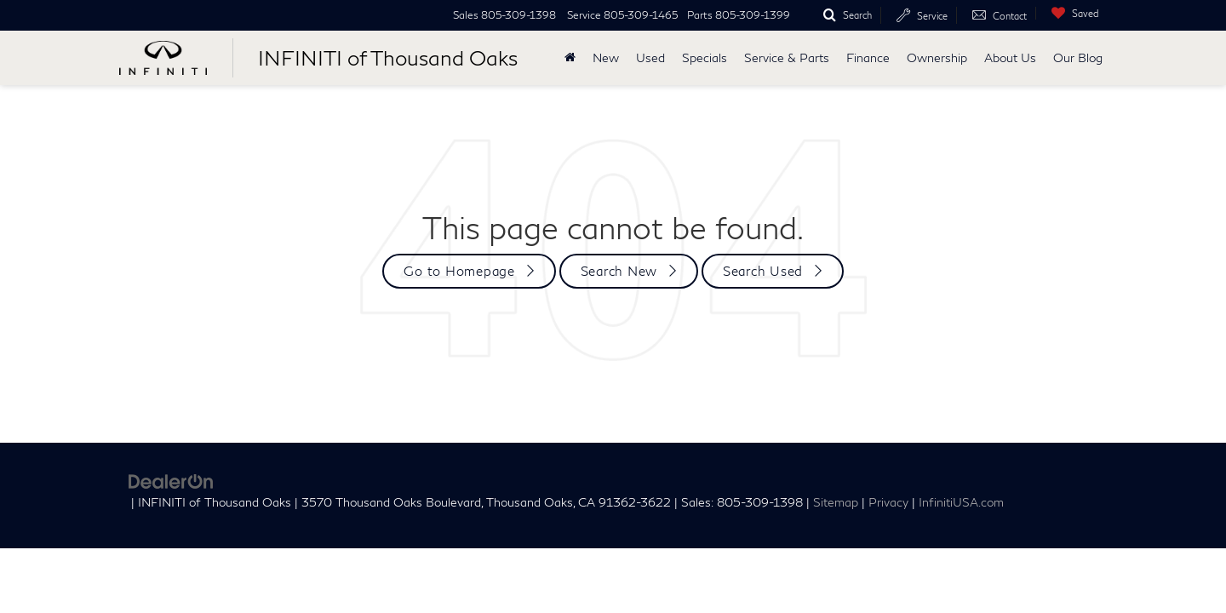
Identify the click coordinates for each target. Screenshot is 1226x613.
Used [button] (650, 57)
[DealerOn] (171, 480)
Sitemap (835, 502)
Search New (619, 270)
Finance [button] (868, 57)
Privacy (888, 502)
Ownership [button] (937, 57)
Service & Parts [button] (786, 57)
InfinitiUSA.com (961, 502)
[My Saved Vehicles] (1071, 13)
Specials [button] (704, 57)
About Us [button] (1010, 57)
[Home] (570, 58)
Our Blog (1078, 57)
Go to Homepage (459, 270)
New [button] (606, 57)
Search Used (763, 270)
